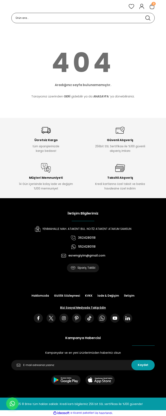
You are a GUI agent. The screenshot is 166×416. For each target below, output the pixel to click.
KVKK (88, 296)
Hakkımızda (40, 296)
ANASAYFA (101, 96)
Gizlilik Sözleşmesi (67, 296)
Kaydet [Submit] (143, 365)
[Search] (83, 18)
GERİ (67, 96)
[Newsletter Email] (83, 365)
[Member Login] (141, 6)
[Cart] (152, 6)
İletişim (129, 296)
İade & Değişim (108, 296)
